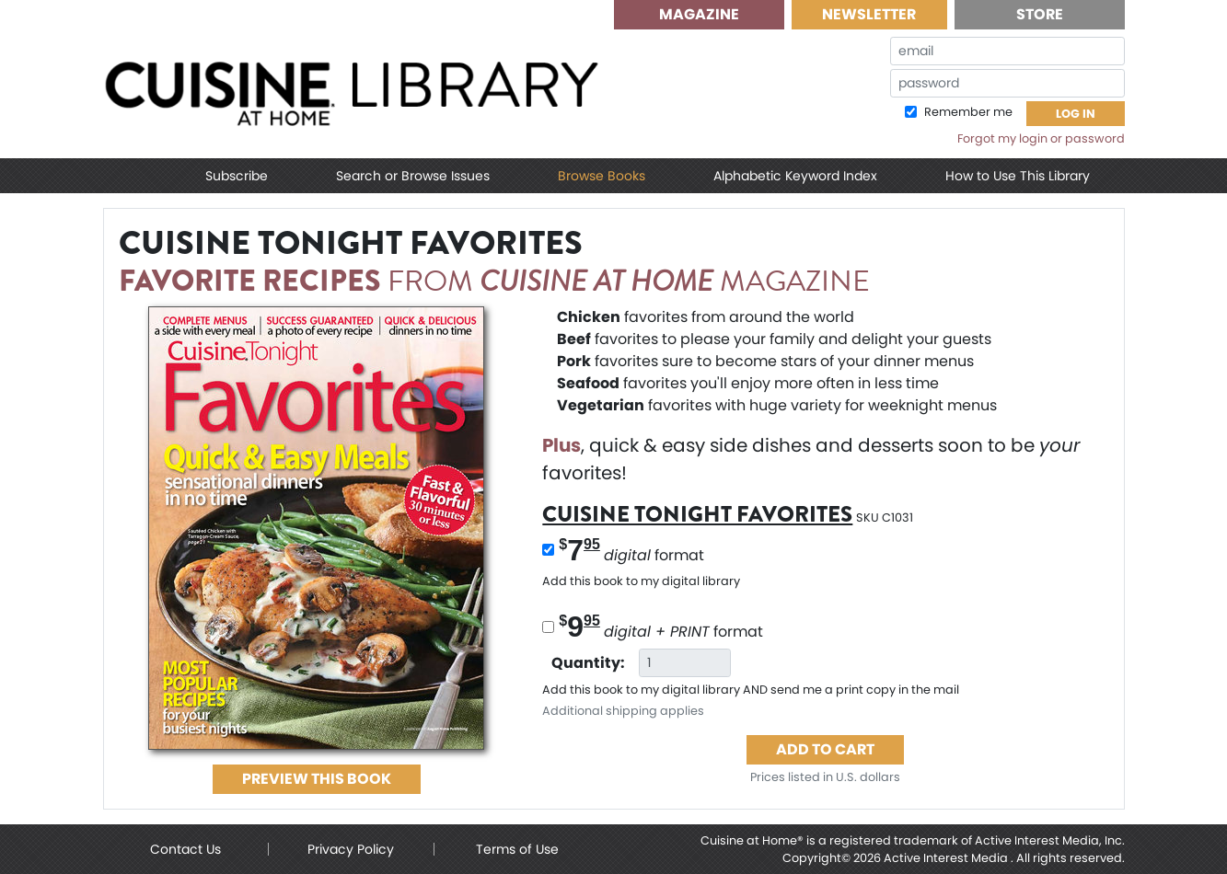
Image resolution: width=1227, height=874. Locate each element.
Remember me (967, 112)
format (631, 550)
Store (1039, 14)
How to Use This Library (1017, 175)
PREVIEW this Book (316, 778)
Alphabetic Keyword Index (795, 175)
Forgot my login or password (1041, 138)
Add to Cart (825, 749)
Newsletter (869, 14)
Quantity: (588, 662)
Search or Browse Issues (413, 175)
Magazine (699, 14)
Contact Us (185, 849)
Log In (1075, 113)
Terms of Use (517, 849)
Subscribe (236, 175)
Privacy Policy (350, 849)
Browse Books (601, 175)
